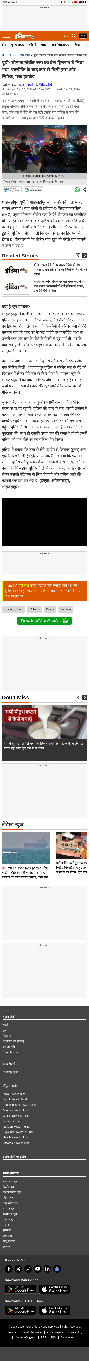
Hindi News (9, 55)
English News (11, 1050)
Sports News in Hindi (15, 1108)
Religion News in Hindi (16, 1124)
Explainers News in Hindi (18, 1129)
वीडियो (32, 44)
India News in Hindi (14, 1091)
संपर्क (5, 1022)
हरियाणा (7, 1228)
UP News (34, 609)
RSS (43, 1335)
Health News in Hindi (15, 1135)
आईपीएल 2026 (60, 44)
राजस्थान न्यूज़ (10, 1211)
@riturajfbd (45, 84)
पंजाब (6, 1222)
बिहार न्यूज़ (8, 1195)
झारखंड (6, 1244)
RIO (53, 1335)
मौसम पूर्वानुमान (11, 1069)
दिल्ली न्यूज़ (8, 1184)
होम (4, 44)
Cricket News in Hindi (16, 1113)
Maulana (65, 609)
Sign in (82, 1)
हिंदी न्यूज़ (23, 585)
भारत (44, 44)
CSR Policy (75, 1330)
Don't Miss (15, 697)
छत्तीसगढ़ (7, 1233)
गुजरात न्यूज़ (9, 1217)
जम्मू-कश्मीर (9, 1239)
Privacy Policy (55, 1330)
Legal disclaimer (32, 1330)
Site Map (12, 1330)
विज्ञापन (7, 1033)
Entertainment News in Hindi (20, 1102)
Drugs (50, 609)
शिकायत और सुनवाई (13, 1039)
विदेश (77, 44)
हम (4, 1028)
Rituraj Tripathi (25, 84)
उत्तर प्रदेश (25, 55)
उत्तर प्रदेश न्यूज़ (10, 1179)
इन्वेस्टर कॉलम (10, 1044)
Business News (12, 1119)
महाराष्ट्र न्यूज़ (9, 1206)
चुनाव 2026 (17, 44)
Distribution (67, 1335)
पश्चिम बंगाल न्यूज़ (12, 1190)
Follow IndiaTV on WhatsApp (44, 620)
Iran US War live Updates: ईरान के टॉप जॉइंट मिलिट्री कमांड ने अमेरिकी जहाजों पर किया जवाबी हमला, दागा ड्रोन (25, 840)
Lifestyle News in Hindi (16, 1140)
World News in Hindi (15, 1097)
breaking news (13, 609)
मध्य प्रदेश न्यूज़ (10, 1200)
